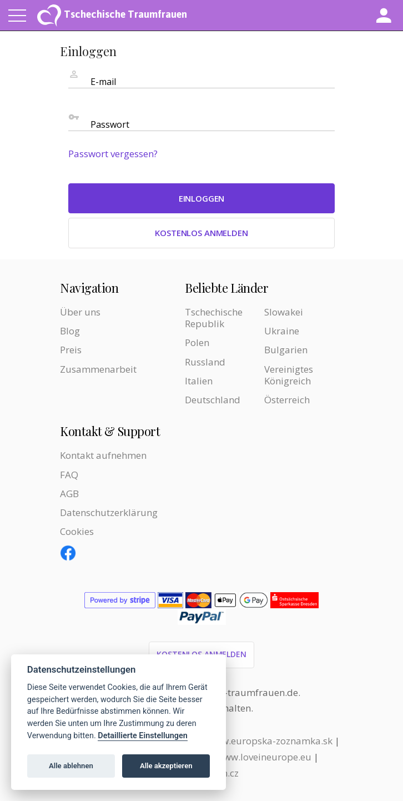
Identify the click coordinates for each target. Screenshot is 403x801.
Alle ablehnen (71, 766)
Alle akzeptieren (166, 766)
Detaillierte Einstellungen (142, 735)
